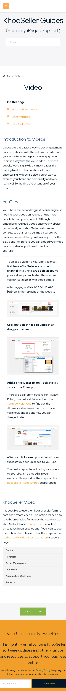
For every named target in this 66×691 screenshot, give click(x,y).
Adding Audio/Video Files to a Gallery (26, 537)
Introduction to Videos (26, 109)
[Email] (15, 683)
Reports (10, 582)
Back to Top (33, 611)
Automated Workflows (19, 576)
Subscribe (49, 683)
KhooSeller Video (22, 124)
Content (11, 550)
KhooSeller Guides (33, 20)
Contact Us (33, 524)
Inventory (11, 569)
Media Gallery (15, 76)
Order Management (17, 563)
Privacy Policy (43, 670)
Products (11, 556)
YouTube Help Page (19, 403)
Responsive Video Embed (23, 482)
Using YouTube (21, 117)
